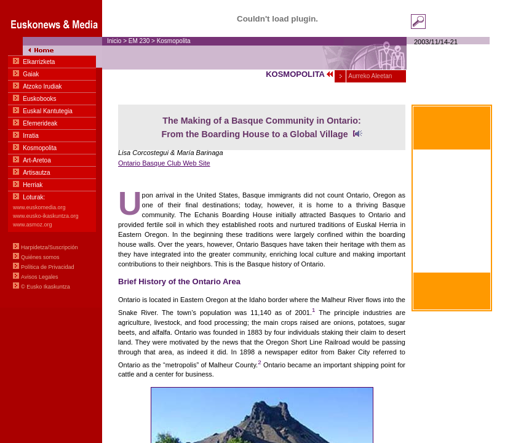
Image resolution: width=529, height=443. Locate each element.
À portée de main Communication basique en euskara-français (451, 195)
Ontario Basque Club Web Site (164, 163)
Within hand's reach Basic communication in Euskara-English (452, 225)
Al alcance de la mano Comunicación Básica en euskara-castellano (452, 166)
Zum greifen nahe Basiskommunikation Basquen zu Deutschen (452, 255)
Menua (51, 154)
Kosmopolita (174, 41)
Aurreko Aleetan (369, 76)
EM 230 (139, 41)
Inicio (114, 41)
